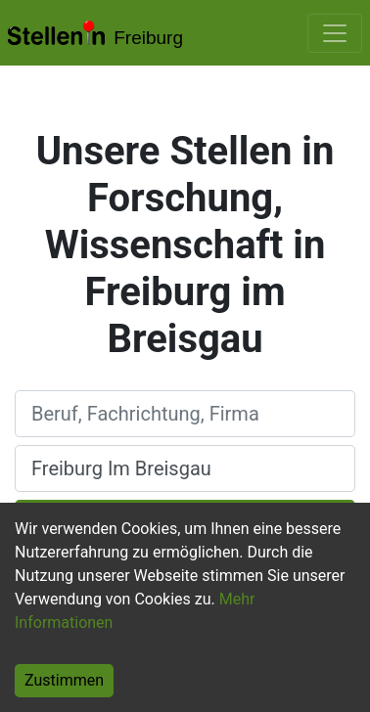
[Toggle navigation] (334, 33)
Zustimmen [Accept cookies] (64, 680)
